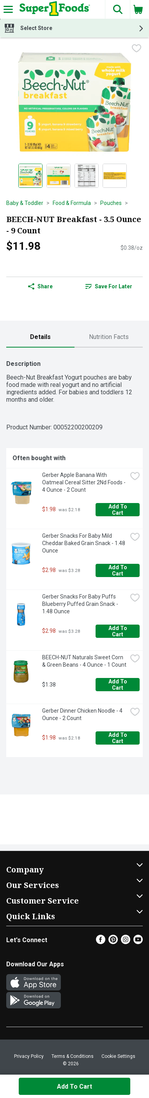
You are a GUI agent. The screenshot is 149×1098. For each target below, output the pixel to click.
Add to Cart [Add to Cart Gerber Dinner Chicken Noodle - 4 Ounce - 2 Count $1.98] (118, 738)
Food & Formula (72, 203)
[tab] (40, 337)
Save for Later (108, 286)
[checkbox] (136, 49)
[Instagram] (125, 942)
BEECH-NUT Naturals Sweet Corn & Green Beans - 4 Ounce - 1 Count (84, 661)
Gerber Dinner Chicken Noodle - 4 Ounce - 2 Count (83, 714)
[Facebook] (100, 942)
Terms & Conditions (72, 1056)
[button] (117, 9)
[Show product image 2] (58, 176)
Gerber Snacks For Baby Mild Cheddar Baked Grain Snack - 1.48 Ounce (84, 543)
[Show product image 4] (115, 176)
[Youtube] (138, 942)
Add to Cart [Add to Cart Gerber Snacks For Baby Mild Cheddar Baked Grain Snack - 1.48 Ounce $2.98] (118, 570)
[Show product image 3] (86, 176)
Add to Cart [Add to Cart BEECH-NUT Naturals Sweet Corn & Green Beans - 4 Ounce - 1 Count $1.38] (118, 684)
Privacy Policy (29, 1056)
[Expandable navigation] (8, 9)
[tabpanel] (74, 555)
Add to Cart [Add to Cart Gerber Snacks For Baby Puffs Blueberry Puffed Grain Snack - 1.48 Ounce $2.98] (118, 631)
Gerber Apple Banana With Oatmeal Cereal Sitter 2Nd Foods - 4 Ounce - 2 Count (84, 482)
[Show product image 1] (30, 176)
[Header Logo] (53, 9)
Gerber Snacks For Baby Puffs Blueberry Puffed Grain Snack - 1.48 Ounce (80, 603)
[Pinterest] (113, 942)
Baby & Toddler (24, 203)
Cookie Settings (118, 1056)
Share (40, 286)
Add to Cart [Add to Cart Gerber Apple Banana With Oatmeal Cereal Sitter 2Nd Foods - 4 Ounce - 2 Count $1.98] (118, 509)
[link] (108, 286)
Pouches (111, 203)
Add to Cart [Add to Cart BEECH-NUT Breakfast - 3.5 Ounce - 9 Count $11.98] (74, 1086)
